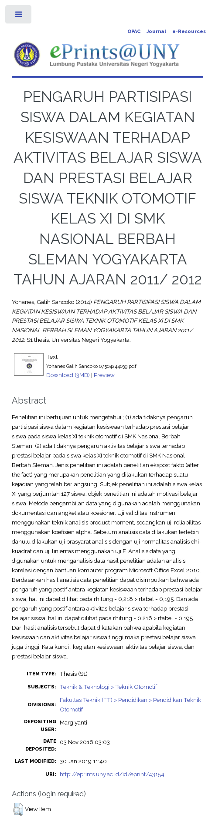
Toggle (19, 16)
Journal (156, 31)
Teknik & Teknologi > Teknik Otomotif (108, 686)
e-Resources (189, 31)
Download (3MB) (68, 374)
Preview (104, 374)
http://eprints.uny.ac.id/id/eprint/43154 (112, 774)
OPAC (133, 31)
